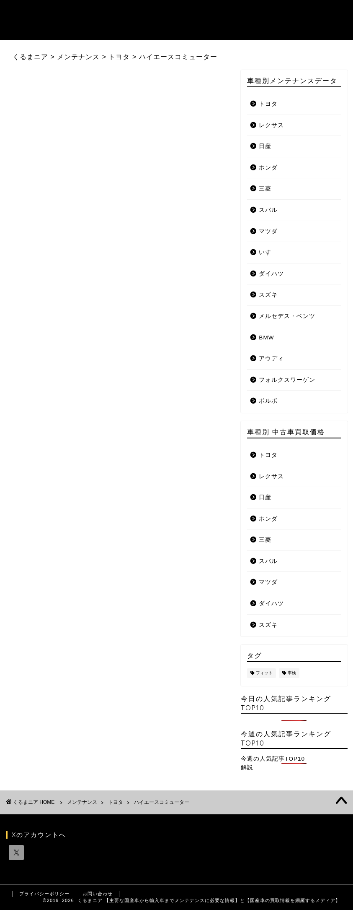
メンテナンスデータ (189, 13)
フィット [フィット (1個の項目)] (264, 673)
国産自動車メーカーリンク (107, 30)
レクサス (271, 125)
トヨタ (268, 104)
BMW (266, 337)
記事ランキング (122, 13)
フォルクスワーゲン (287, 380)
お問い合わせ (97, 893)
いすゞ (268, 252)
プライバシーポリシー (44, 893)
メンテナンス (82, 802)
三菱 (265, 188)
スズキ (268, 295)
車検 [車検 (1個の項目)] (292, 673)
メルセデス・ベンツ (287, 316)
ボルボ (268, 401)
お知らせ (245, 13)
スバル (268, 210)
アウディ (271, 358)
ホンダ (268, 167)
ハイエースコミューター (161, 802)
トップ (77, 13)
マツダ (268, 231)
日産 (265, 146)
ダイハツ (271, 274)
